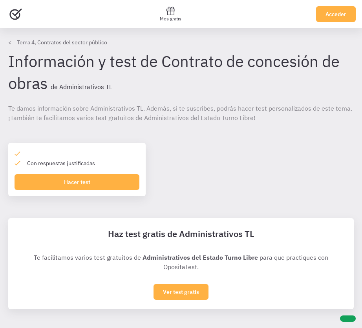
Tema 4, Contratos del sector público (62, 42)
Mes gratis (170, 14)
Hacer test (77, 182)
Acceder (335, 14)
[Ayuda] (348, 318)
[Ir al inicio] (15, 14)
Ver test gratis (181, 291)
